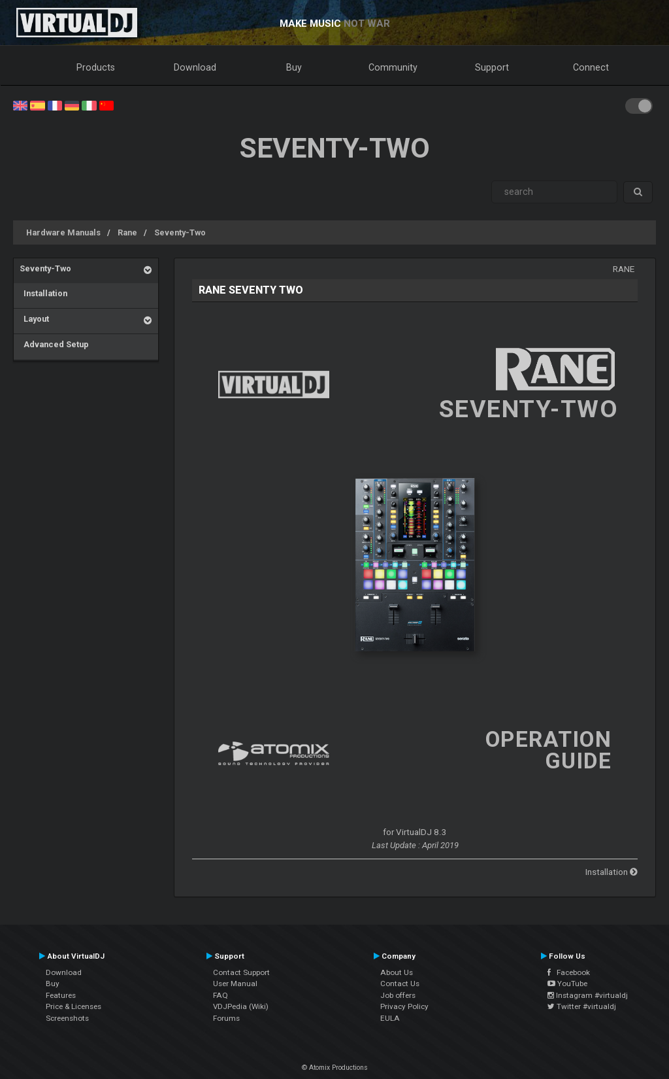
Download (195, 67)
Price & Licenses (73, 1006)
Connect (591, 67)
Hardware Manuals (63, 232)
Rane (127, 232)
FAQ (220, 995)
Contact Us (399, 983)
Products (95, 67)
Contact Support (241, 972)
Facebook (568, 972)
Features (61, 995)
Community (392, 67)
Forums (226, 1018)
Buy (294, 67)
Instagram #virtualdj (587, 995)
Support (492, 67)
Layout (34, 319)
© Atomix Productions (335, 1067)
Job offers (398, 995)
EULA (390, 1018)
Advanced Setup (54, 344)
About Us (396, 972)
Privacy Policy (404, 1006)
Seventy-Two (180, 232)
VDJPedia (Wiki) (241, 1006)
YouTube (567, 983)
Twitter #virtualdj (581, 1006)
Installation (43, 293)
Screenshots (67, 1018)
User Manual (235, 983)
